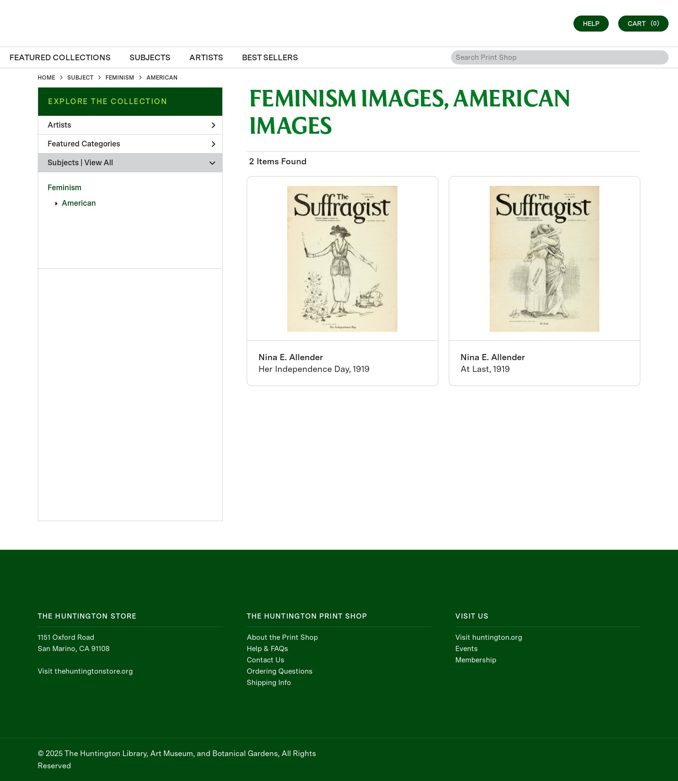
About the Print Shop (282, 637)
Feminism (64, 187)
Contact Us (265, 660)
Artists (131, 125)
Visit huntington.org (488, 637)
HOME (46, 77)
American (79, 203)
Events (466, 648)
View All (98, 162)
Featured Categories (131, 143)
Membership (475, 660)
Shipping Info (269, 682)
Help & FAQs (267, 648)
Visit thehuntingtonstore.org (85, 671)
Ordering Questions (280, 671)
